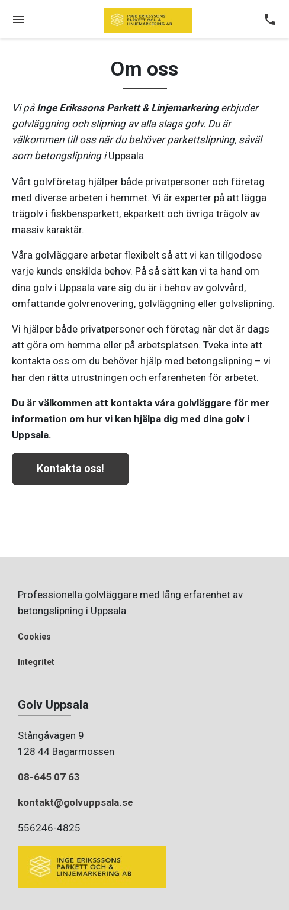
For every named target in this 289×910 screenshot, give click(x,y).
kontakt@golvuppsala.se (75, 802)
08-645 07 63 (49, 777)
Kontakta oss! (70, 468)
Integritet (36, 662)
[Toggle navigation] (18, 20)
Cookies (34, 636)
